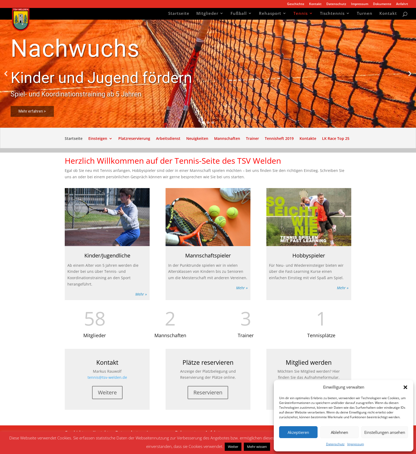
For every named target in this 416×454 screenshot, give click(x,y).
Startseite (178, 14)
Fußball (239, 14)
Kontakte (308, 139)
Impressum (355, 444)
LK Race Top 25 (335, 139)
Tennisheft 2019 (279, 139)
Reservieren (207, 392)
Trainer (252, 139)
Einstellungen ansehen (384, 432)
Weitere (107, 392)
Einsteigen (97, 139)
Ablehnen (339, 432)
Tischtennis (332, 14)
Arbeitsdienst (168, 139)
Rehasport (270, 14)
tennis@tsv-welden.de (107, 377)
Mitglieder (207, 14)
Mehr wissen (257, 446)
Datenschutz (335, 444)
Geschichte (295, 4)
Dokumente (382, 4)
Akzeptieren (298, 432)
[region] (208, 74)
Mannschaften (227, 139)
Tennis (300, 14)
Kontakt (315, 4)
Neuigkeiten (197, 139)
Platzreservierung (134, 139)
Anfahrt (402, 4)
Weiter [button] (233, 446)
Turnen (364, 14)
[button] (405, 387)
